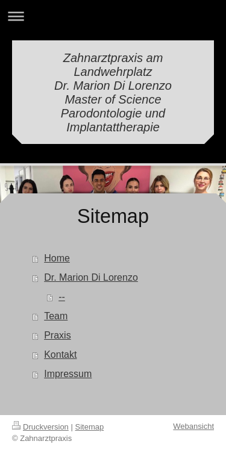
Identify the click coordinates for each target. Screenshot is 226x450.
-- (61, 297)
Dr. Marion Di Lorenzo (91, 277)
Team (55, 316)
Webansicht (193, 426)
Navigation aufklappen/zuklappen (113, 16)
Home (57, 258)
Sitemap (89, 426)
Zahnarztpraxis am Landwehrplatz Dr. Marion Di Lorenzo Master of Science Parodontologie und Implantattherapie (113, 92)
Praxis (57, 335)
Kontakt (60, 354)
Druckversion (40, 426)
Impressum (68, 374)
